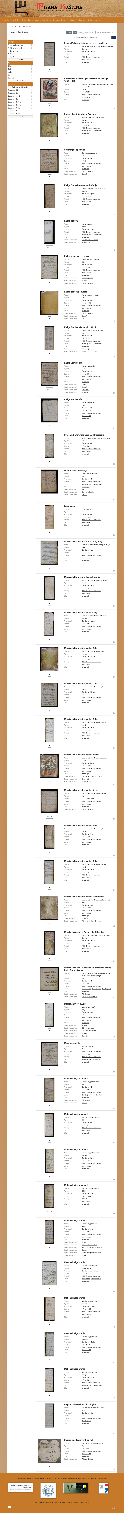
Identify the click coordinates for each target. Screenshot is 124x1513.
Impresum (98, 20)
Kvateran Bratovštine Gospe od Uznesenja (84, 435)
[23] (20, 116)
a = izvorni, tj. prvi (25, 26)
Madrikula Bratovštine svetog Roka (81, 825)
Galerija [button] (23, 20)
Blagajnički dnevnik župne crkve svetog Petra (85, 43)
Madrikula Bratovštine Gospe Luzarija (82, 577)
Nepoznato (85, 390)
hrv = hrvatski (86, 60)
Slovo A (84, 316)
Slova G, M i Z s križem (89, 352)
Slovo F (84, 1255)
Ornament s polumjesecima (91, 1253)
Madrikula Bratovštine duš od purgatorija (83, 541)
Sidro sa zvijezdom (88, 492)
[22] (20, 80)
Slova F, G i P (86, 782)
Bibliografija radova (53, 20)
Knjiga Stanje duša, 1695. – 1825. (80, 327)
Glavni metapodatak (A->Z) (105, 32)
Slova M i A (86, 1025)
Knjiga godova (71, 221)
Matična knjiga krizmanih (76, 1078)
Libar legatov (70, 506)
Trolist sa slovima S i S (89, 997)
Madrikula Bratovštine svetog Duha (81, 683)
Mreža (80, 32)
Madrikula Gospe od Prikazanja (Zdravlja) (84, 932)
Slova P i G (85, 392)
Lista (74, 32)
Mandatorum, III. (72, 1043)
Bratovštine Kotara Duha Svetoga (80, 114)
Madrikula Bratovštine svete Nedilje (81, 612)
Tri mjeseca (86, 994)
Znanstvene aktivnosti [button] (68, 20)
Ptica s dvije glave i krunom (91, 921)
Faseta (69, 32)
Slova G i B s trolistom (89, 1245)
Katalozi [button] (15, 20)
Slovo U (84, 495)
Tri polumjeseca (87, 171)
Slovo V (84, 1033)
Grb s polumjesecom (89, 1031)
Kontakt (90, 20)
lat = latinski (86, 97)
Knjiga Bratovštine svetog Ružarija (80, 185)
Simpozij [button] (82, 20)
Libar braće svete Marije (75, 470)
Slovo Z (84, 387)
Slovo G (84, 1036)
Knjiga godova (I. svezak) (76, 292)
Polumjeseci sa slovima (90, 240)
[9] (20, 59)
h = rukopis (85, 62)
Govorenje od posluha (74, 150)
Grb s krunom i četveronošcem (92, 1247)
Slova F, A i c (86, 280)
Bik (83, 489)
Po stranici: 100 (88, 32)
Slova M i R (85, 1250)
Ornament (85, 779)
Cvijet (84, 384)
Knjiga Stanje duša (73, 363)
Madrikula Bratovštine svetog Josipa (81, 754)
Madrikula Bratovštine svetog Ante (80, 648)
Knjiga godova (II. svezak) (76, 256)
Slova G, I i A (86, 242)
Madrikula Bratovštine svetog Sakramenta (84, 896)
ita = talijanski (86, 131)
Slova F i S (85, 918)
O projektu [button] (5, 20)
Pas (83, 319)
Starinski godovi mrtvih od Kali (78, 1440)
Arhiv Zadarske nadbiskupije (91, 57)
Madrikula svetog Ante (75, 1004)
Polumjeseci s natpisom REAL (92, 776)
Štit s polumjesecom (89, 1028)
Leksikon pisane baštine (36, 20)
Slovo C (84, 174)
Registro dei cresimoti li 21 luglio (80, 1404)
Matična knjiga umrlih (74, 1220)
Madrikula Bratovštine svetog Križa (81, 790)
